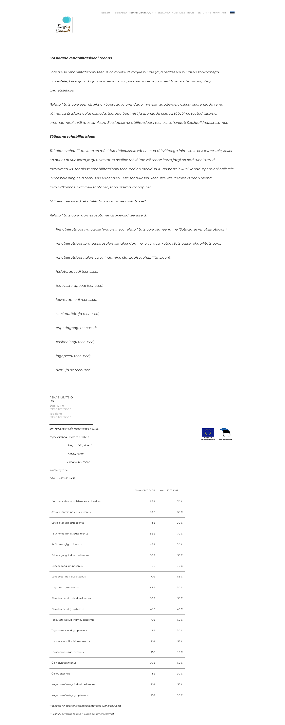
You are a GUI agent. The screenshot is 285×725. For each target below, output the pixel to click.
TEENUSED (120, 12)
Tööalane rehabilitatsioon (60, 415)
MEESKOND (162, 12)
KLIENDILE (178, 12)
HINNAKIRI (220, 12)
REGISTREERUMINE (199, 12)
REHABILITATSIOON (141, 12)
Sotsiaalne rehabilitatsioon (60, 407)
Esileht (106, 12)
